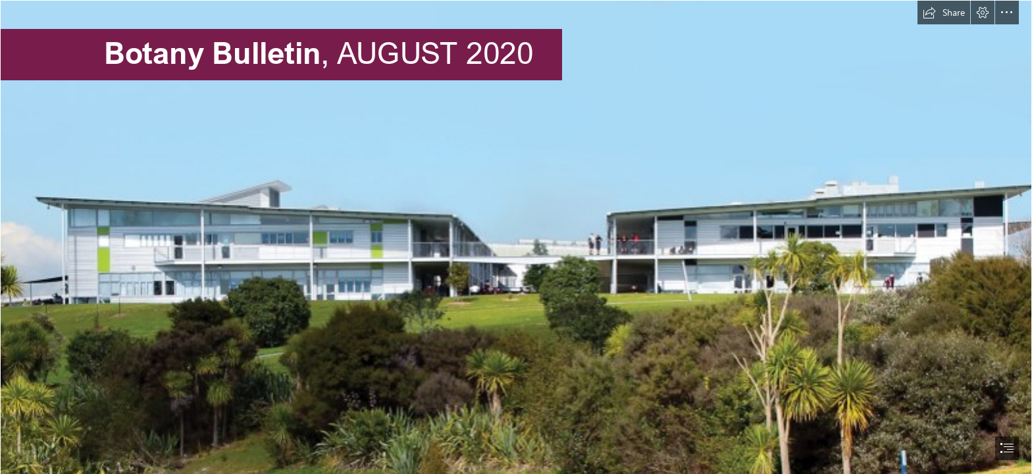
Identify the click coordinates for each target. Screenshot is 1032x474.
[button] (943, 12)
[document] (516, 237)
